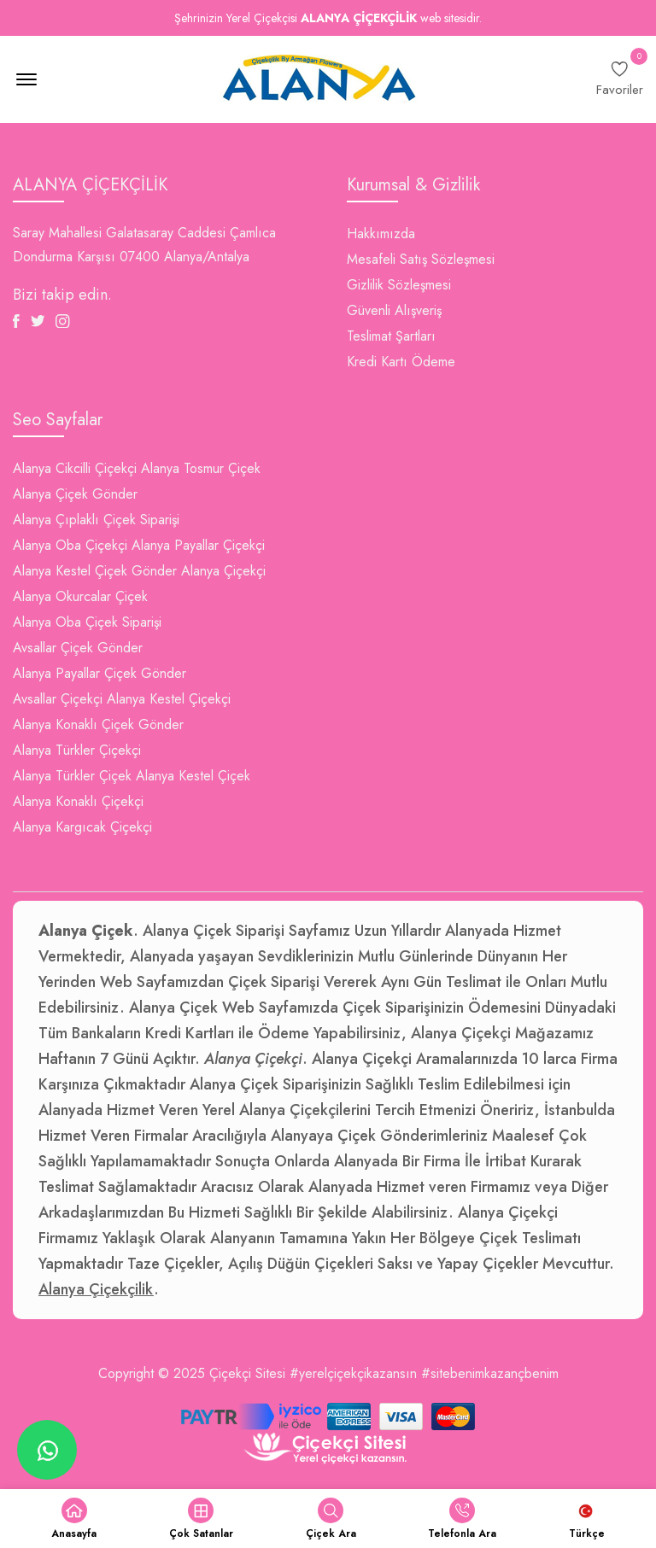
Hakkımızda (381, 233)
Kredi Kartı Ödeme (401, 361)
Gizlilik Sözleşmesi (399, 285)
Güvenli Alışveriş (394, 310)
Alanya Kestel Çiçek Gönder (95, 571)
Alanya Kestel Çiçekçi (169, 699)
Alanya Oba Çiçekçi (70, 545)
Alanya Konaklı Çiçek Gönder (98, 724)
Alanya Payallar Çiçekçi (198, 545)
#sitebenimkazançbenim (490, 1373)
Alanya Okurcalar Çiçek (80, 596)
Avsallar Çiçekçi (57, 699)
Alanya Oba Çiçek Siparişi (87, 622)
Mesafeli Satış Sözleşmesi (421, 259)
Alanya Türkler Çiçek (72, 776)
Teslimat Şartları (391, 336)
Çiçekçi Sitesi (247, 1373)
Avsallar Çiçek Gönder (78, 647)
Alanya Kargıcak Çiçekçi (82, 827)
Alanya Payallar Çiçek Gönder (99, 673)
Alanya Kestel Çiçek (193, 776)
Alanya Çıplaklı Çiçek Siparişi (96, 519)
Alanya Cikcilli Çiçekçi (75, 468)
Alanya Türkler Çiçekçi (77, 750)
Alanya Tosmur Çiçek (201, 468)
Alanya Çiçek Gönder (75, 494)
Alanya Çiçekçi (223, 571)
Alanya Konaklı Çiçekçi (78, 801)
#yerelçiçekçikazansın (353, 1373)
